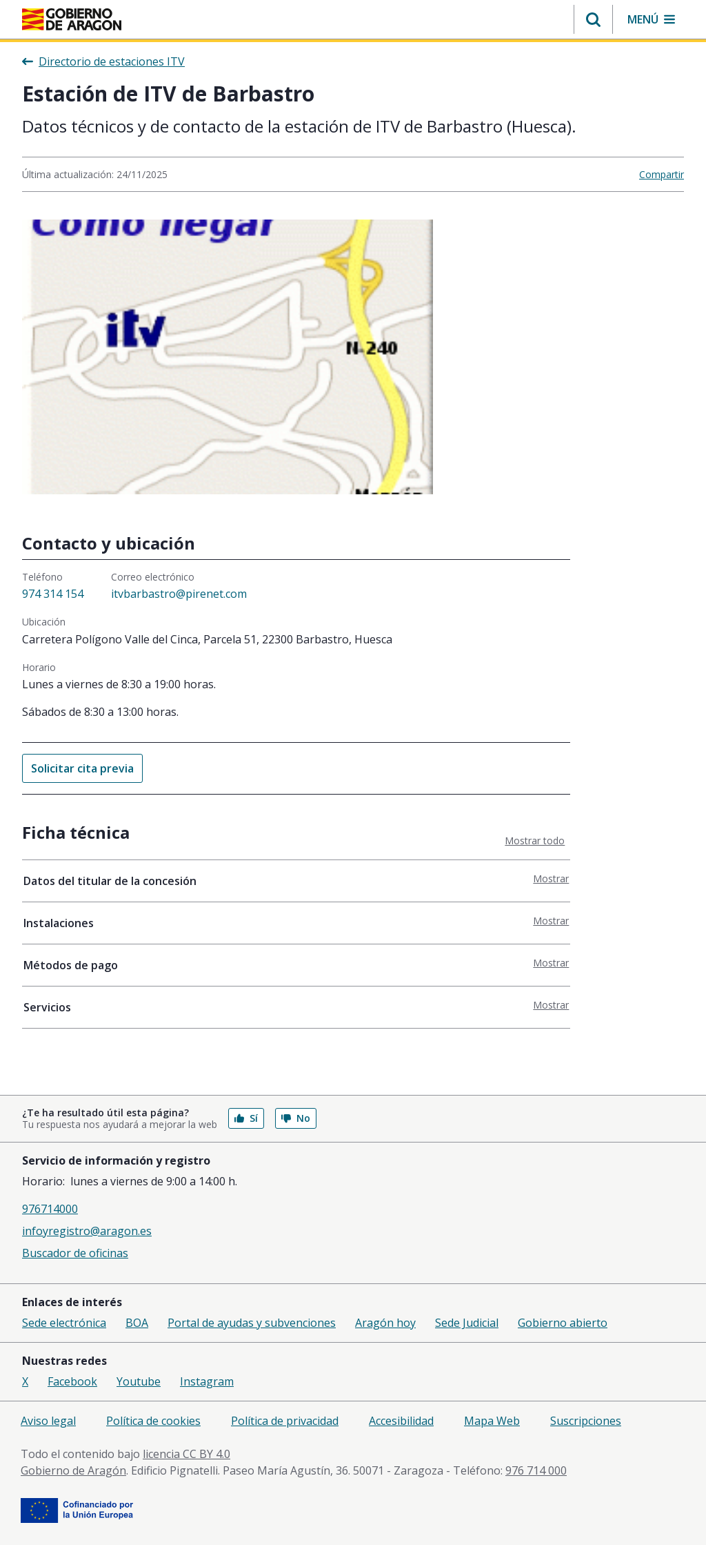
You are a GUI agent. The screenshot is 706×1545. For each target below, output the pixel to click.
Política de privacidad (285, 1420)
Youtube (139, 1381)
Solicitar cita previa (82, 768)
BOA (136, 1322)
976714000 (50, 1208)
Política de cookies (153, 1420)
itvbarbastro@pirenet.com (179, 593)
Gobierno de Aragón (73, 1470)
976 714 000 (536, 1470)
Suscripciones (585, 1420)
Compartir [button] (661, 174)
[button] (593, 19)
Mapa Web (492, 1420)
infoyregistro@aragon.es (87, 1230)
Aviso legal (48, 1420)
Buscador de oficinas (75, 1253)
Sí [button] (246, 1118)
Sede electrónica (64, 1322)
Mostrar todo (535, 840)
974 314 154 (52, 593)
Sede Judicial (466, 1322)
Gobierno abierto (562, 1322)
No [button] (295, 1118)
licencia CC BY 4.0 (186, 1453)
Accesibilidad (401, 1420)
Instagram (207, 1381)
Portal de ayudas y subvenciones (252, 1322)
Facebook (72, 1381)
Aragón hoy (385, 1322)
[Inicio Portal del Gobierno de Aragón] (71, 19)
